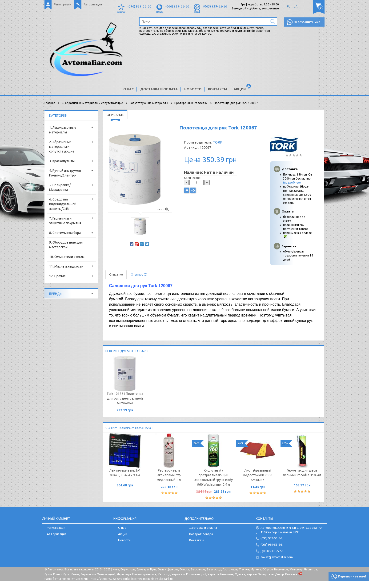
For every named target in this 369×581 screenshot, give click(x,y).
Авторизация (93, 4)
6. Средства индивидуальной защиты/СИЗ (62, 204)
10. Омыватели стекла (66, 257)
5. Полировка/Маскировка (60, 187)
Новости (192, 89)
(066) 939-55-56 (177, 6)
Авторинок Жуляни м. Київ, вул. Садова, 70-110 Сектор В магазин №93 (292, 530)
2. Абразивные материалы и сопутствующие (61, 146)
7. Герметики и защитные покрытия (65, 220)
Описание (116, 274)
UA (295, 6)
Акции (240, 89)
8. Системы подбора (65, 233)
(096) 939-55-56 (139, 6)
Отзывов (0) (139, 274)
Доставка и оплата (159, 89)
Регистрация (62, 4)
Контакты (217, 89)
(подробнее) (292, 182)
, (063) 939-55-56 (272, 551)
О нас (128, 89)
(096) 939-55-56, (272, 538)
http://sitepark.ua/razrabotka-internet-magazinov (124, 578)
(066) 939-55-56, (272, 544)
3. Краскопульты (62, 161)
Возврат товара (201, 534)
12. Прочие (57, 276)
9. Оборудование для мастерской (66, 244)
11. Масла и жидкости (66, 266)
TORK (217, 142)
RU (288, 6)
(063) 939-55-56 (215, 6)
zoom (162, 209)
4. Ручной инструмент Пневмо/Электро (66, 173)
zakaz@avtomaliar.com (277, 557)
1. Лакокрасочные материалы (62, 130)
